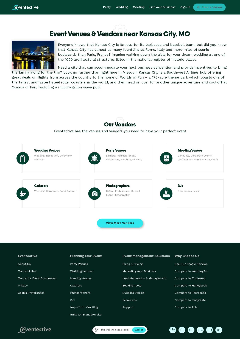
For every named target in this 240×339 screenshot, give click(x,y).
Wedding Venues (81, 271)
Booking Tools (131, 285)
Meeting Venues (81, 278)
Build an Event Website (85, 314)
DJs (72, 300)
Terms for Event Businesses (37, 278)
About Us (24, 264)
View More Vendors (120, 223)
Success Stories (133, 292)
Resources (129, 300)
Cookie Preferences (31, 292)
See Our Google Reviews (191, 264)
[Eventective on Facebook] (172, 330)
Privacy (23, 285)
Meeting (138, 7)
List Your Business (162, 7)
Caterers (76, 285)
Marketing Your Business (139, 271)
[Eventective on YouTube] (209, 330)
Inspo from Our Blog (84, 307)
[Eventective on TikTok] (200, 330)
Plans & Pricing (132, 264)
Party (107, 7)
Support (128, 307)
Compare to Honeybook (191, 285)
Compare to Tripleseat (190, 278)
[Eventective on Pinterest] (191, 330)
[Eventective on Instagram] (181, 330)
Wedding (122, 7)
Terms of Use (27, 271)
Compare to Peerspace (190, 292)
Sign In (185, 7)
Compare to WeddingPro (191, 271)
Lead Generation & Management (144, 278)
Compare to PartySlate (190, 300)
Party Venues (79, 264)
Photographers (80, 292)
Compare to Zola (186, 307)
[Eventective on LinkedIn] (218, 330)
